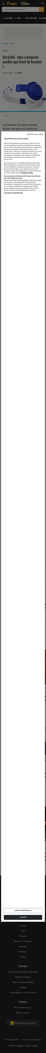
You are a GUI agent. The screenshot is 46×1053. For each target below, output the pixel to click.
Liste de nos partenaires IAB (13, 193)
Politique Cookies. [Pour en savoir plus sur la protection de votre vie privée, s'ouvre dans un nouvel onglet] (27, 173)
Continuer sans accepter (35, 134)
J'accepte (23, 917)
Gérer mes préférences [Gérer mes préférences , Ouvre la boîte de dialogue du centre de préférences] (23, 910)
